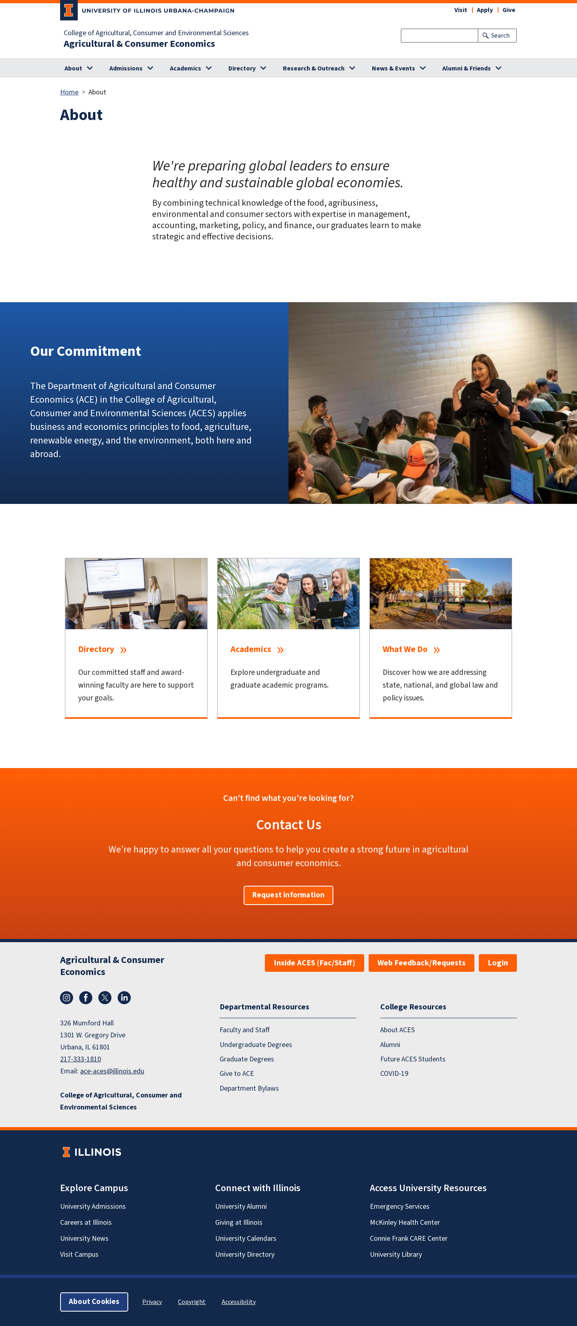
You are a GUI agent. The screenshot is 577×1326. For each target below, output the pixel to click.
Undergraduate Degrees (256, 1045)
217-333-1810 (80, 1059)
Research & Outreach (314, 68)
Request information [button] (288, 895)
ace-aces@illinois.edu (112, 1071)
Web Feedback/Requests (421, 963)
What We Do (405, 649)
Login (498, 963)
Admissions (126, 68)
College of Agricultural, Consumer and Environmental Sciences (156, 33)
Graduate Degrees (247, 1059)
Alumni (390, 1045)
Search (500, 35)
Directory (242, 68)
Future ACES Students (413, 1059)
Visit (460, 10)
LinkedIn (124, 998)
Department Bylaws (249, 1088)
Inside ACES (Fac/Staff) (314, 963)
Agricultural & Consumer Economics (139, 44)
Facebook (86, 998)
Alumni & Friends (466, 68)
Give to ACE (237, 1074)
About (73, 68)
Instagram (66, 998)
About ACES (397, 1030)
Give (508, 10)
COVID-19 (394, 1074)
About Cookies (94, 1301)
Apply (485, 10)
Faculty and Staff (245, 1030)
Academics (185, 68)
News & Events (393, 68)
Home (69, 92)
